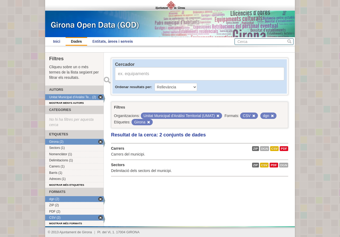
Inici (56, 41)
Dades (76, 41)
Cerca (289, 41)
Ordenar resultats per (133, 87)
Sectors (118, 165)
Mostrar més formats (65, 223)
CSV (274, 148)
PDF (284, 148)
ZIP (255, 148)
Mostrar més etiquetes (66, 184)
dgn (264, 148)
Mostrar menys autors (66, 102)
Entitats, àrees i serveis (112, 41)
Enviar (107, 80)
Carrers (117, 148)
